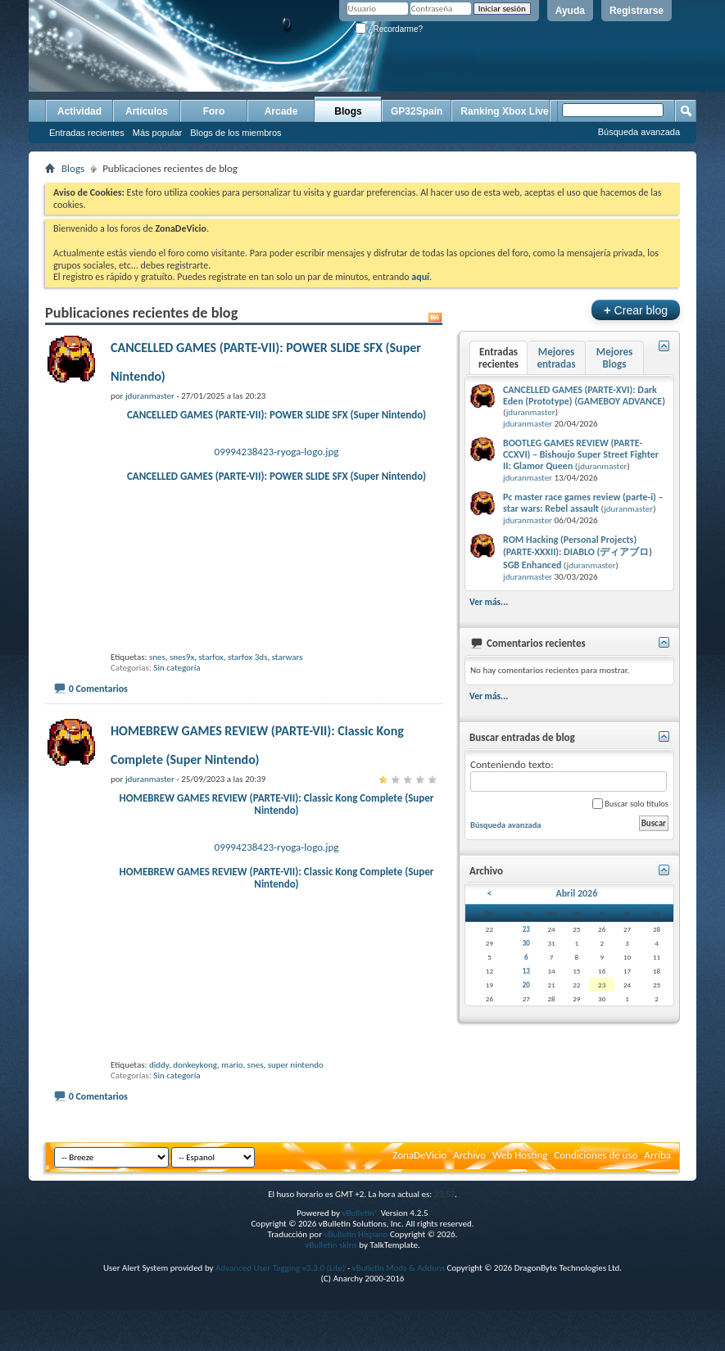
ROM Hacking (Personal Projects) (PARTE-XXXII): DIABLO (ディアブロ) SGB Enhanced (577, 552)
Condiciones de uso (595, 1206)
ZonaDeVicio (419, 1206)
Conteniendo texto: (568, 775)
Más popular (158, 133)
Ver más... (488, 602)
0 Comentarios (98, 714)
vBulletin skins (331, 1295)
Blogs (347, 111)
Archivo (469, 1206)
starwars (287, 682)
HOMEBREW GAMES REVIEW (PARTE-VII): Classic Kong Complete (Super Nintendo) (277, 829)
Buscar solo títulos (630, 803)
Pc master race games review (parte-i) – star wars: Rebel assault (583, 502)
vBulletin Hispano (356, 1285)
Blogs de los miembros (235, 133)
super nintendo (296, 1115)
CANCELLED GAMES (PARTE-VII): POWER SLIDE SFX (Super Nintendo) (276, 415)
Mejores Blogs (614, 358)
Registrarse (636, 10)
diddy (159, 1115)
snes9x (182, 682)
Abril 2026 (576, 893)
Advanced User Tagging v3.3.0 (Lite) (280, 1318)
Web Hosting (519, 1206)
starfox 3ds (247, 682)
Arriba (657, 1206)
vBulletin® (360, 1263)
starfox (210, 682)
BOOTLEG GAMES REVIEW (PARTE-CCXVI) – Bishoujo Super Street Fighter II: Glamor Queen (581, 454)
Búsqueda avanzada (639, 132)
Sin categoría (176, 693)
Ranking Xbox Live (504, 111)
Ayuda (570, 10)
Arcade (281, 111)
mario (231, 1115)
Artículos (146, 111)
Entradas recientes (87, 133)
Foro (214, 111)
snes (157, 682)
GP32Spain (416, 111)
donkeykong (195, 1115)
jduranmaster (530, 412)
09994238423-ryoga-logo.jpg (277, 451)
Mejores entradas (556, 358)
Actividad (79, 111)
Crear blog (636, 310)
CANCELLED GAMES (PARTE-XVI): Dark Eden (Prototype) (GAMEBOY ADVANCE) (584, 395)
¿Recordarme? (389, 29)
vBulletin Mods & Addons (398, 1318)
